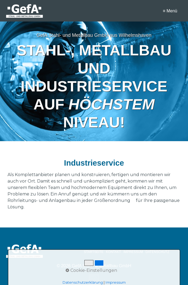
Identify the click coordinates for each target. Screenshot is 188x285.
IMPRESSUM (133, 252)
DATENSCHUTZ (157, 252)
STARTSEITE (93, 252)
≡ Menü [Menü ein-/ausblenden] (170, 11)
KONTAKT (113, 252)
